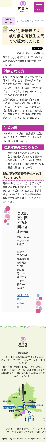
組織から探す (32, 21)
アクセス (10, 428)
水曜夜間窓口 (7, 373)
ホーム (19, 21)
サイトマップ (7, 432)
